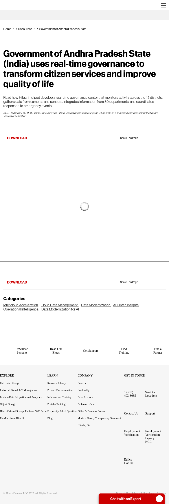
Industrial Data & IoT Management (18, 385)
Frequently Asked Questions (62, 407)
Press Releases (85, 393)
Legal (152, 489)
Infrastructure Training (59, 393)
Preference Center (87, 400)
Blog (49, 414)
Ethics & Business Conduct (92, 407)
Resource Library (56, 378)
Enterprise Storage (10, 378)
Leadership (83, 385)
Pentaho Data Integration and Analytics (21, 393)
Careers (82, 378)
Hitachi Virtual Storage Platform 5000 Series (23, 407)
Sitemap (161, 489)
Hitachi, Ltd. (84, 421)
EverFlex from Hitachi (12, 414)
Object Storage (8, 400)
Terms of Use (123, 489)
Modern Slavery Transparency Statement (99, 414)
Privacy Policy (139, 489)
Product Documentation (62, 385)
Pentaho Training (58, 400)
